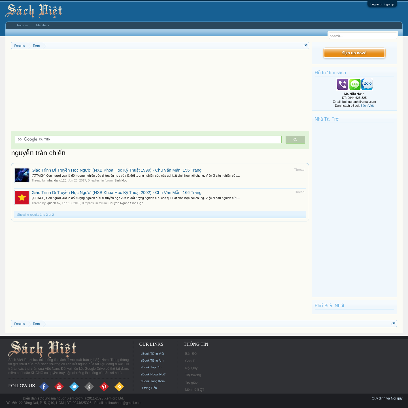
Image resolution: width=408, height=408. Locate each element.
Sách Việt (367, 105)
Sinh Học (121, 180)
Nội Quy (191, 368)
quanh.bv (53, 203)
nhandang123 (56, 180)
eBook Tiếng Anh (152, 360)
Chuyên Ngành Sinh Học (126, 203)
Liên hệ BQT (194, 390)
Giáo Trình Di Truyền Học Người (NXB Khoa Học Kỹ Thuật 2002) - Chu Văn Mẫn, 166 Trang (116, 192)
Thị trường (193, 375)
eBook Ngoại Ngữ (153, 374)
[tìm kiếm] (147, 139)
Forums (22, 25)
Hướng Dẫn (149, 388)
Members (42, 25)
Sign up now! (354, 52)
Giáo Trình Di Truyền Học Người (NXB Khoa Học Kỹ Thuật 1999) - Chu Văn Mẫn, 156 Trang (116, 170)
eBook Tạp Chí (151, 367)
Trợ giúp (191, 382)
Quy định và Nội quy (387, 398)
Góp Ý (190, 361)
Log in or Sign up (382, 4)
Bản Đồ (191, 354)
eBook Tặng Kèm (153, 381)
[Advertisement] (160, 91)
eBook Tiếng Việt (152, 353)
